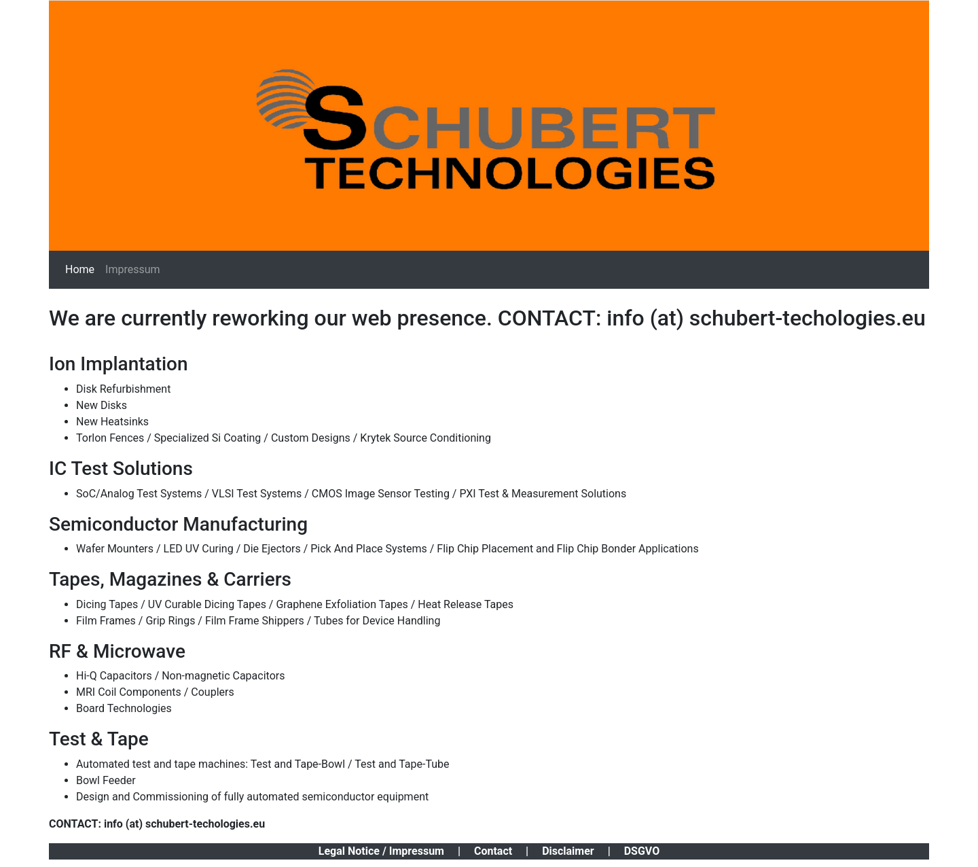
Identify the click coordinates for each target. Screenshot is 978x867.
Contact (493, 851)
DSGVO (642, 851)
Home (79, 269)
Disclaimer (568, 851)
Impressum (132, 269)
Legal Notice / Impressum (381, 851)
